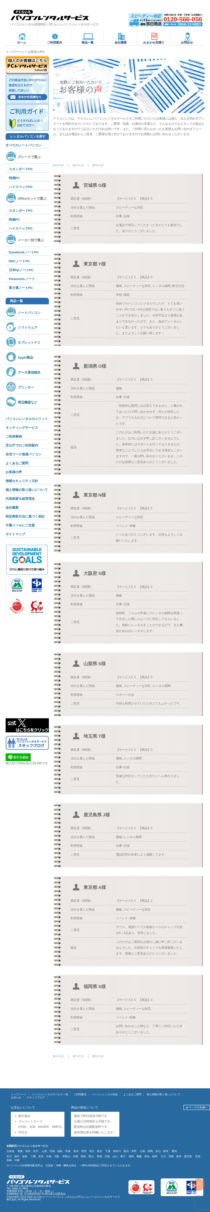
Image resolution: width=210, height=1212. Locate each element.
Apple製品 (19, 357)
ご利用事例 (14, 436)
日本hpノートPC (21, 270)
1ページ (58, 165)
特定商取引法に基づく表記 (25, 516)
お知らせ (16, 1097)
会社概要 (121, 38)
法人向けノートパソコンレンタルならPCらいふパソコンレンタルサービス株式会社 (63, 1198)
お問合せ (187, 38)
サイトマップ (15, 534)
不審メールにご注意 (20, 525)
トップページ (18, 1094)
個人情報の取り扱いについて (27, 490)
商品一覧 (88, 38)
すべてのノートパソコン (23, 145)
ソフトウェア (21, 327)
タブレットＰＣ (23, 342)
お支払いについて (23, 1107)
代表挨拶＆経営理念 (20, 498)
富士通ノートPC (21, 288)
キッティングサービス (22, 427)
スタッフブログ (36, 1097)
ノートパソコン (23, 312)
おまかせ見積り (153, 38)
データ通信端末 (23, 372)
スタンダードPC (21, 169)
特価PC (14, 178)
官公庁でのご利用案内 (22, 445)
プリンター (20, 387)
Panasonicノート (22, 279)
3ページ (98, 165)
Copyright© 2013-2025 (19, 1196)
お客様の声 (14, 472)
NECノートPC (19, 261)
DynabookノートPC (24, 252)
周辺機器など (21, 402)
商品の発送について (84, 1107)
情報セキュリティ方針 (22, 481)
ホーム (22, 38)
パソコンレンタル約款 (105, 1094)
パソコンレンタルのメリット (27, 419)
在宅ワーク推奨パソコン (23, 454)
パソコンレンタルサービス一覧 (50, 1094)
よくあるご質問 (17, 463)
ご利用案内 (54, 38)
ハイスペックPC (21, 187)
